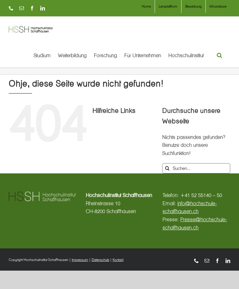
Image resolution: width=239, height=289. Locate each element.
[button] (220, 55)
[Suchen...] (196, 168)
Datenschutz (100, 259)
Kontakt (118, 259)
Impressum (80, 259)
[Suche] (167, 168)
